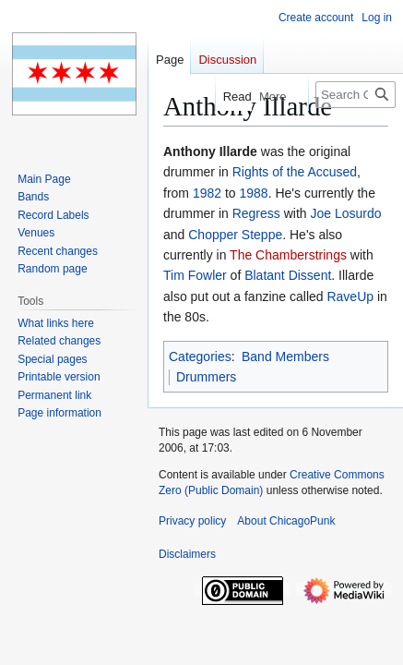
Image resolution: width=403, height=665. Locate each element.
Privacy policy (192, 520)
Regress (256, 213)
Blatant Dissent (287, 275)
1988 (254, 193)
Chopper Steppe (235, 234)
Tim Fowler (195, 275)
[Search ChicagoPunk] (355, 94)
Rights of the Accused (294, 171)
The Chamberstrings (288, 255)
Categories (200, 356)
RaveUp (349, 296)
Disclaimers (187, 554)
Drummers (206, 376)
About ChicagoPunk (286, 520)
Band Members (285, 356)
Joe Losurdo (346, 213)
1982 (207, 193)
